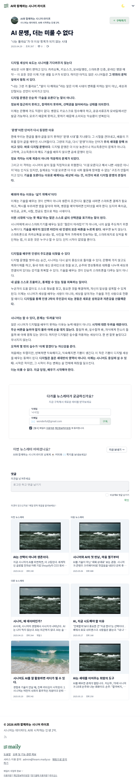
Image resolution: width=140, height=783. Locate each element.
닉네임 (34, 408)
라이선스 (53, 775)
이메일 (34, 417)
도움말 (7, 754)
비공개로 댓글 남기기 (119, 494)
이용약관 (50, 427)
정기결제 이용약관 (39, 775)
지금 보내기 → (117, 449)
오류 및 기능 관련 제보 (24, 754)
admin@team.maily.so (36, 759)
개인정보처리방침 (63, 427)
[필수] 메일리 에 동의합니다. (59, 427)
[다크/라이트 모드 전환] (123, 6)
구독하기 (119, 20)
